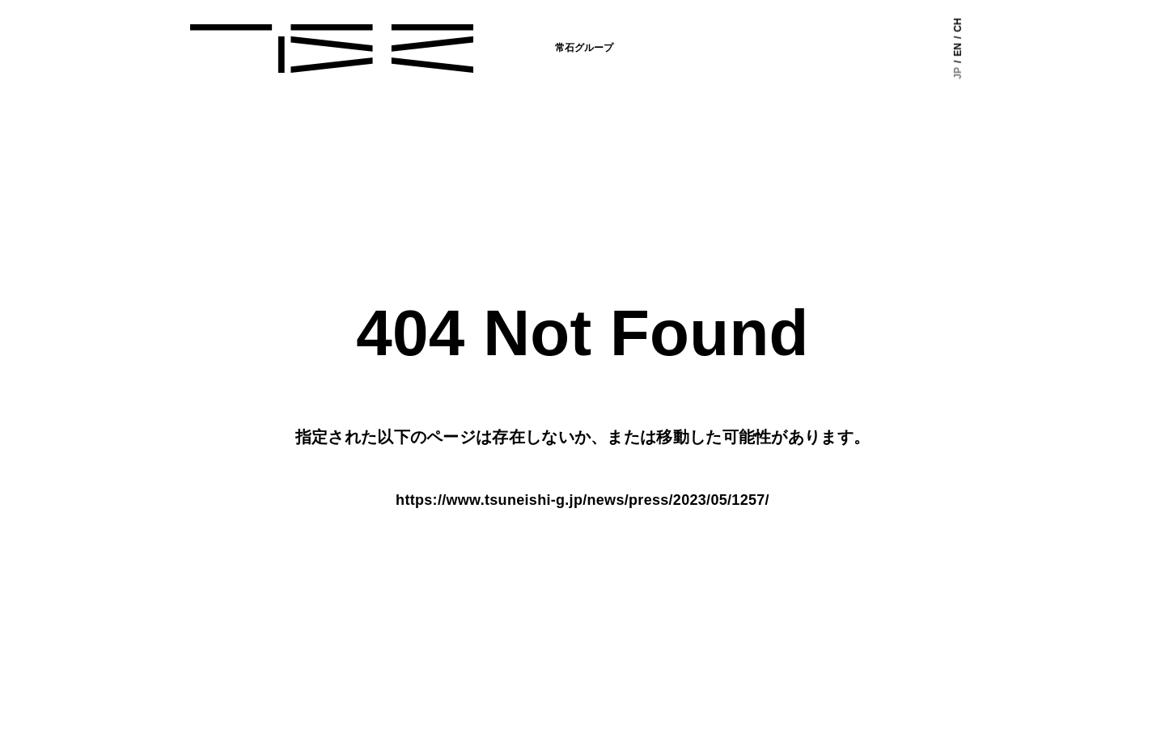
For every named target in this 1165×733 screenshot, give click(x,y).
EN (958, 50)
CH (958, 25)
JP (958, 73)
